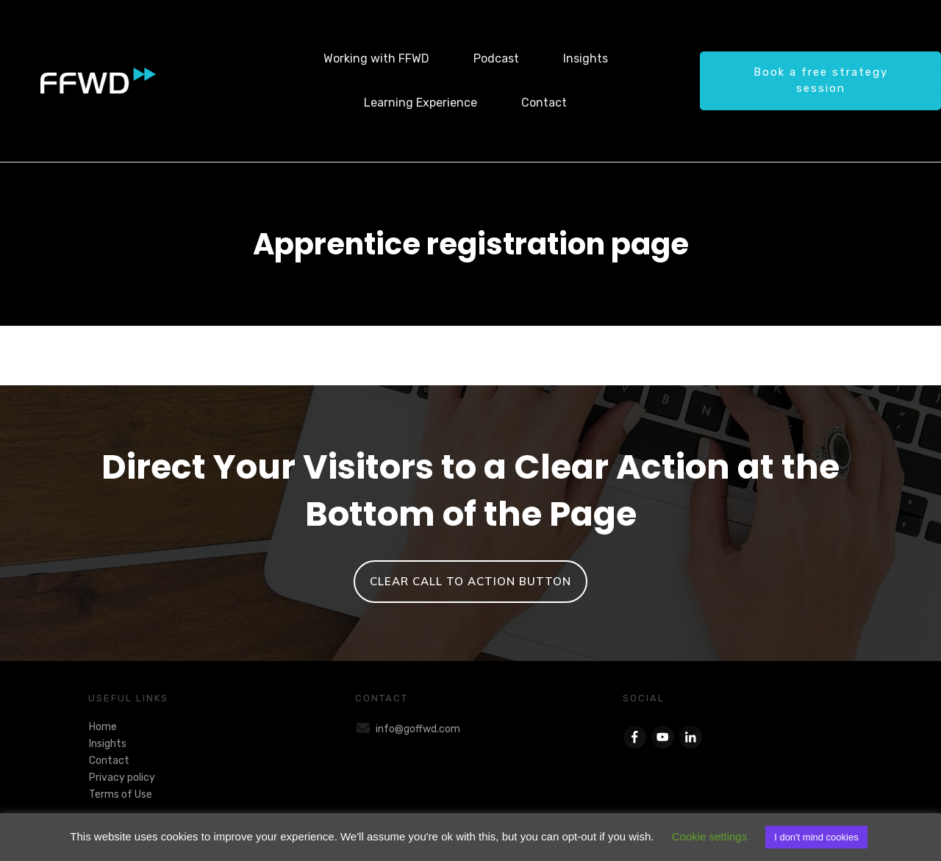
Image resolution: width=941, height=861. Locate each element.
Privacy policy (122, 777)
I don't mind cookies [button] (816, 837)
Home (103, 727)
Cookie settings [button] (710, 836)
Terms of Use (120, 794)
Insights (107, 743)
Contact (109, 760)
